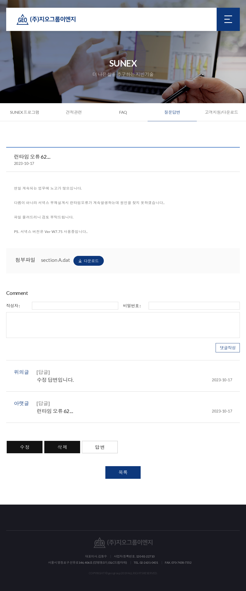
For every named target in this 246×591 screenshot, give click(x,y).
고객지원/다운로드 (221, 112)
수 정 (25, 447)
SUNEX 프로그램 (24, 112)
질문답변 (172, 112)
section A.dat (72, 261)
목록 (123, 472)
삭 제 (62, 447)
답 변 (100, 447)
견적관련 (74, 112)
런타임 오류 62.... (134, 411)
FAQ (123, 112)
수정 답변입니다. (134, 380)
